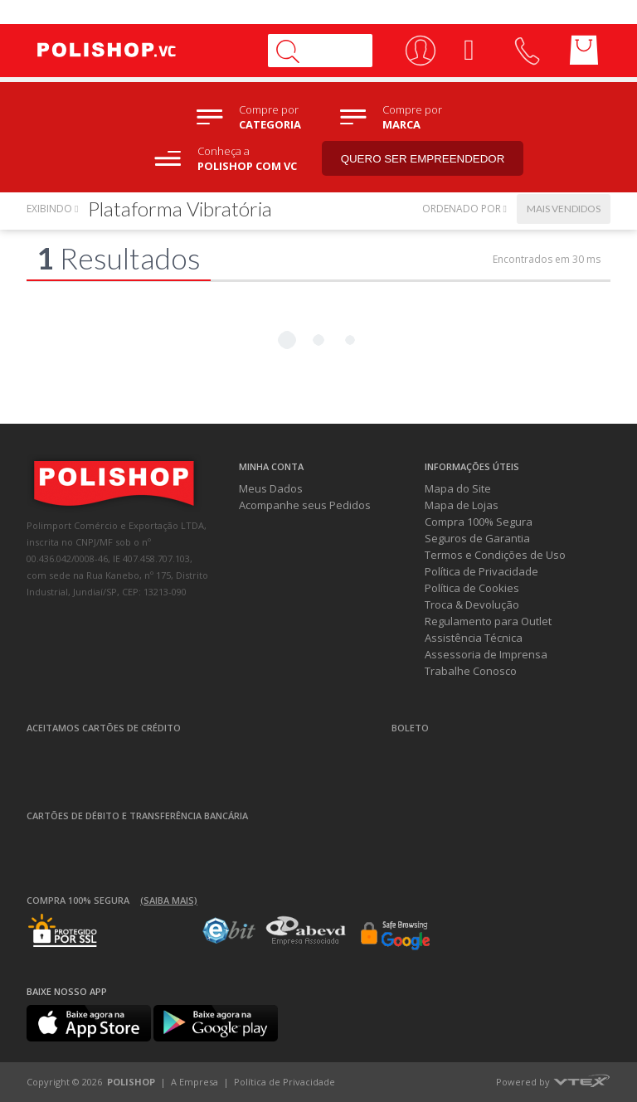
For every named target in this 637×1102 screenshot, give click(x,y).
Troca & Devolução (472, 604)
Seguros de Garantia (477, 538)
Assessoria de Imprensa (486, 654)
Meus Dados (271, 488)
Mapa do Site (458, 488)
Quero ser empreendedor (423, 159)
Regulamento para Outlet (488, 621)
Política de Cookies (472, 587)
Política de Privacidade (481, 571)
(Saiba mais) (168, 900)
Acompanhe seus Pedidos (305, 505)
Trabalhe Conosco (471, 670)
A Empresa (194, 1081)
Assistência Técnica (474, 637)
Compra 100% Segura (478, 521)
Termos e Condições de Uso (495, 554)
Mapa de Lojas (461, 505)
